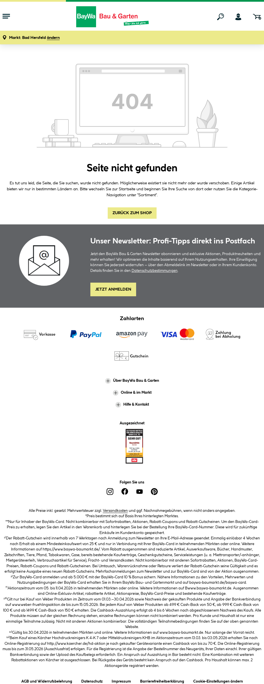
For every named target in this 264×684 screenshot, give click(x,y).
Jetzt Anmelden (113, 289)
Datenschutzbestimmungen (155, 270)
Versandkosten (115, 510)
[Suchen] (220, 17)
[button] (34, 38)
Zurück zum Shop (132, 213)
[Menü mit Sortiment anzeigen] (6, 17)
